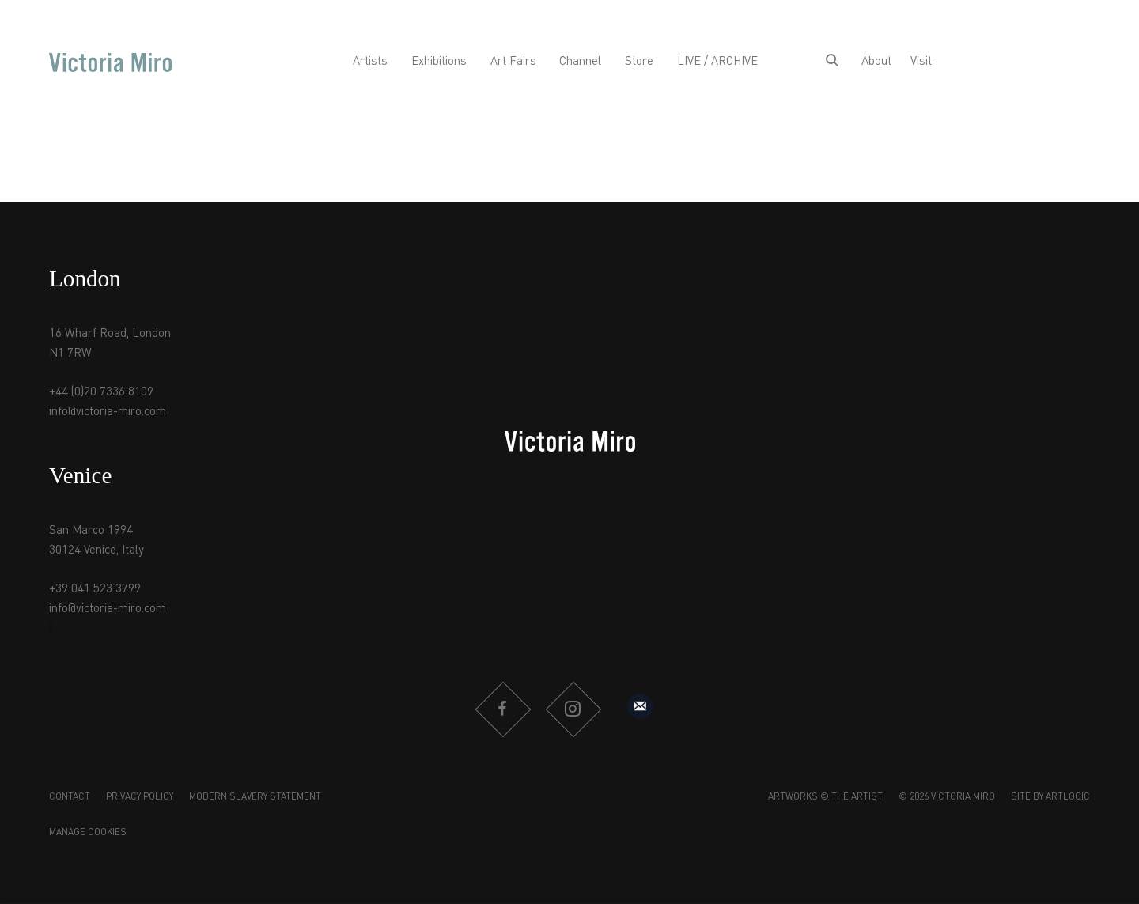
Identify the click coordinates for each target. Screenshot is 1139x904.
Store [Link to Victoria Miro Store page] (639, 61)
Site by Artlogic (1050, 797)
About (876, 61)
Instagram (572, 709)
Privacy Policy (139, 797)
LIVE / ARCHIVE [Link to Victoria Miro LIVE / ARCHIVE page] (717, 61)
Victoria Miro (110, 62)
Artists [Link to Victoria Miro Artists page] (370, 61)
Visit (921, 61)
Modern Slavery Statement (255, 797)
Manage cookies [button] (88, 833)
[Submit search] (832, 62)
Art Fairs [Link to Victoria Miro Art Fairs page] (513, 61)
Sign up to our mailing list (640, 706)
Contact (69, 797)
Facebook (502, 709)
